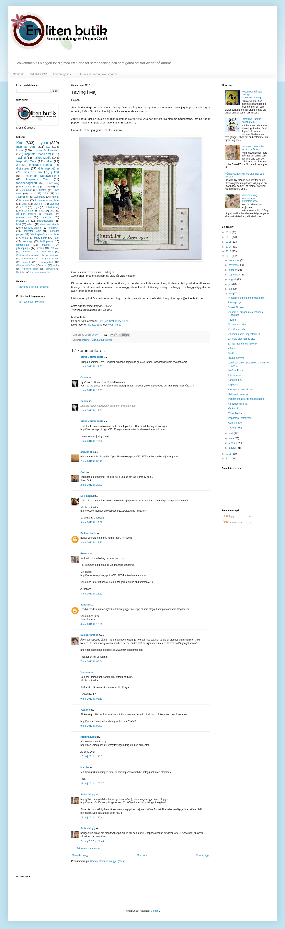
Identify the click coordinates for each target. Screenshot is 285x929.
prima (25, 238)
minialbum (53, 227)
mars (232, 438)
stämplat (26, 190)
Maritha (84, 767)
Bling (99, 324)
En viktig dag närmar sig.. (241, 338)
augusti (233, 279)
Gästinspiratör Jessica (27, 255)
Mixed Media (42, 157)
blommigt (27, 241)
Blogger (155, 910)
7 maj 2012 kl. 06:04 (91, 661)
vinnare (25, 200)
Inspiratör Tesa (26, 161)
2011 (229, 453)
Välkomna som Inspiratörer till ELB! (247, 334)
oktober (233, 270)
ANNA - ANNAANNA (91, 357)
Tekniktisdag (52, 207)
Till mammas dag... (238, 324)
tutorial (55, 196)
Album (30, 224)
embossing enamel (31, 227)
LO (48, 146)
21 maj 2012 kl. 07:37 (92, 783)
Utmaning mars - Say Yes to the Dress (253, 148)
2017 (229, 232)
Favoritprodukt (46, 262)
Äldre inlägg (202, 855)
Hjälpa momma (236, 358)
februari (233, 443)
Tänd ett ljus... (235, 380)
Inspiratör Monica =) (37, 154)
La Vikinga (86, 495)
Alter (49, 161)
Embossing (53, 183)
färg (47, 186)
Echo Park (47, 251)
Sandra (84, 604)
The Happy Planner (38, 272)
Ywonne (85, 672)
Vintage (48, 213)
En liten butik (88, 533)
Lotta (19, 150)
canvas (43, 265)
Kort (19, 143)
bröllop (40, 248)
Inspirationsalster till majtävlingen (246, 398)
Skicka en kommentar (88, 848)
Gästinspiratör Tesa (25, 265)
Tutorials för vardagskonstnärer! (97, 74)
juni (231, 288)
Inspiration (233, 384)
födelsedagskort (26, 183)
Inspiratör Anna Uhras (47, 200)
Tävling (108, 340)
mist (41, 210)
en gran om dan (50, 258)
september (235, 274)
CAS (45, 193)
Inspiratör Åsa (52, 255)
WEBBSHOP (38, 74)
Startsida (18, 74)
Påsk (56, 238)
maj (231, 293)
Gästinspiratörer (48, 168)
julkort (55, 172)
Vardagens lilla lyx (238, 403)
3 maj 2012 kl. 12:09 (91, 522)
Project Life (23, 220)
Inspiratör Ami (25, 146)
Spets (91, 324)
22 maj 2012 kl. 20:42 (92, 817)
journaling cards (30, 268)
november (234, 265)
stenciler (54, 203)
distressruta (22, 244)
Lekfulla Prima (235, 370)
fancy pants (40, 238)
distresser (22, 168)
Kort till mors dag (237, 329)
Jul (18, 164)
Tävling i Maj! (235, 427)
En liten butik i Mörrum (31, 301)
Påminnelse (234, 375)
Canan (84, 377)
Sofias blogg (87, 794)
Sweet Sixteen (236, 307)
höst (18, 224)
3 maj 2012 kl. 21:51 (91, 593)
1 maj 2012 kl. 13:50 (91, 366)
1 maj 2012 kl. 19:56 (91, 441)
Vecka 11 (233, 408)
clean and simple (49, 224)
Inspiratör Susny (30, 186)
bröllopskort (46, 241)
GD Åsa (55, 248)
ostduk (56, 265)
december (234, 260)
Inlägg (229, 516)
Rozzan (84, 553)
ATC (24, 207)
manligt (26, 262)
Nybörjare (21, 272)
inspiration (27, 210)
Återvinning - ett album (240, 389)
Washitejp (114, 324)
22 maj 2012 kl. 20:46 (92, 841)
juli (230, 284)
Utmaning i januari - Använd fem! (252, 120)
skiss (32, 193)
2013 (229, 251)
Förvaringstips (62, 74)
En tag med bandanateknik (242, 343)
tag (57, 186)
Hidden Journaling (238, 394)
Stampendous (28, 258)
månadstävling (45, 220)
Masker (46, 244)
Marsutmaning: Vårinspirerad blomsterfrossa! (250, 198)
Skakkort (233, 353)
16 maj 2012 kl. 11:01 (92, 756)
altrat (24, 203)
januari (233, 447)
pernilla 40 (86, 452)
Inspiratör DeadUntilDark (42, 175)
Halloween (49, 268)
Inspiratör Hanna (40, 164)
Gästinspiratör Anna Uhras (44, 234)
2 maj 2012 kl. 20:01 (91, 484)
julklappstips (23, 248)
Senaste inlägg (80, 855)
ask (52, 210)
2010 (229, 458)
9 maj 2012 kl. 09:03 (91, 725)
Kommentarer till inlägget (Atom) (107, 861)
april (231, 433)
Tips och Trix (32, 172)
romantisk (27, 251)
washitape (39, 196)
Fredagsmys (234, 302)
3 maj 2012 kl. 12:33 (91, 542)
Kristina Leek (88, 736)
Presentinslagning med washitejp (246, 297)
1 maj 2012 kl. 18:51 (91, 390)
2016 (229, 237)
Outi (82, 472)
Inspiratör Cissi (37, 179)
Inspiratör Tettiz (32, 231)
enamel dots (23, 217)
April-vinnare (235, 422)
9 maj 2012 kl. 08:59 (91, 698)
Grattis (42, 190)
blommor (38, 203)
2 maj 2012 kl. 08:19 (91, 461)
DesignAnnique (89, 635)
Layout (100, 340)
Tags (36, 207)
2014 (229, 246)
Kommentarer (233, 522)
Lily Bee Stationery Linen (113, 321)
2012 (229, 256)
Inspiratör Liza (89, 340)
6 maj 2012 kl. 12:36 (91, 624)
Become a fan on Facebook (34, 286)
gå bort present (26, 213)
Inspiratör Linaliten (46, 150)
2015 (229, 241)
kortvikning (46, 217)
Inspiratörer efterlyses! (240, 418)
